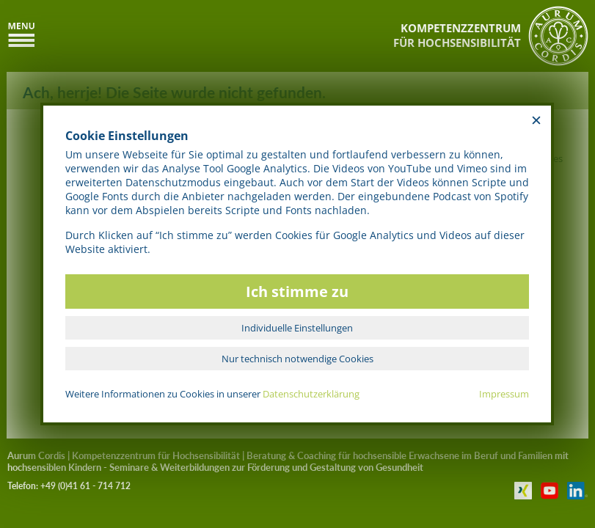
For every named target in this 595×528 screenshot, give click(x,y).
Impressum (504, 393)
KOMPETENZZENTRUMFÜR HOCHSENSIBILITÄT (457, 35)
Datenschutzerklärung (311, 393)
